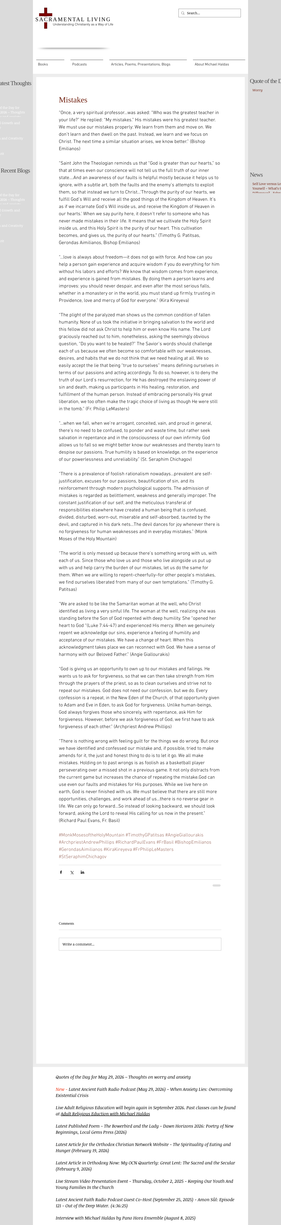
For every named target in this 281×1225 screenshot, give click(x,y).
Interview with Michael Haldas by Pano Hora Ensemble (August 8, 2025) (126, 1218)
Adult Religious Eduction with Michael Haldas (105, 1114)
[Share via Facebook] (61, 872)
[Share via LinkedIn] (82, 872)
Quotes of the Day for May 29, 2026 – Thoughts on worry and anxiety (123, 1077)
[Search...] (209, 13)
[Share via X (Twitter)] (72, 872)
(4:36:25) (119, 1205)
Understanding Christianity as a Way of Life (83, 24)
